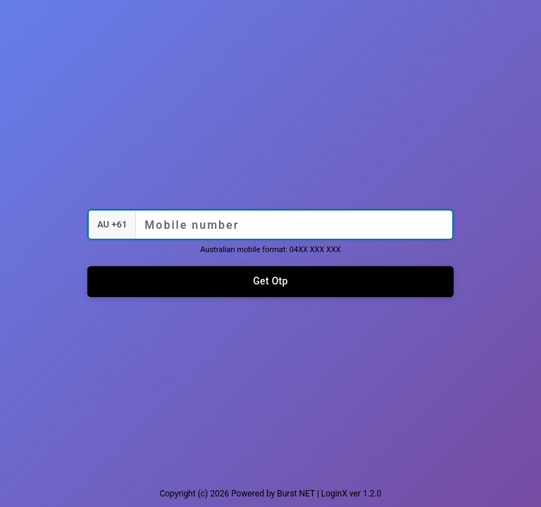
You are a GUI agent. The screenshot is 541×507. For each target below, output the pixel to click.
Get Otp (270, 281)
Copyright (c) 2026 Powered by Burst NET (237, 494)
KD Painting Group (270, 166)
